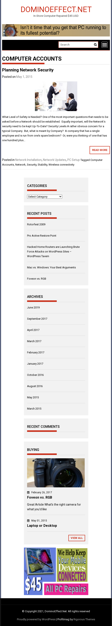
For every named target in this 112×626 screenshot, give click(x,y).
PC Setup (73, 160)
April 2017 (33, 330)
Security (31, 164)
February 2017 (35, 352)
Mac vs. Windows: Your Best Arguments (51, 267)
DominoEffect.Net (56, 9)
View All (77, 538)
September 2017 (37, 318)
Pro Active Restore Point (41, 235)
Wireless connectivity (61, 164)
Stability (42, 164)
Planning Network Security (28, 69)
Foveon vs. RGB (36, 278)
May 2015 (33, 397)
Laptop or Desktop (42, 526)
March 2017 (34, 341)
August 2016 (35, 386)
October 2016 (35, 374)
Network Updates (54, 160)
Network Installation (28, 160)
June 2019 (33, 307)
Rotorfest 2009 (36, 224)
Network (20, 164)
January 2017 (35, 363)
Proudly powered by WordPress (36, 619)
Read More (99, 150)
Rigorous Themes (84, 619)
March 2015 (34, 408)
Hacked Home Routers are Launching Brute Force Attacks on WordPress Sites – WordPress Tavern (53, 251)
